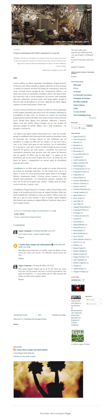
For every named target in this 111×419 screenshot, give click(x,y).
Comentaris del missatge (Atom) (35, 319)
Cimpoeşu (76, 157)
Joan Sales (77, 201)
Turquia (76, 266)
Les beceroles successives (82, 95)
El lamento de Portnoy (81, 98)
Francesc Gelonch (79, 183)
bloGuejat (77, 85)
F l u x (75, 88)
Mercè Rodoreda (79, 233)
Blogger (68, 413)
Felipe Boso (77, 175)
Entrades (91, 300)
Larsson (76, 219)
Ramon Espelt (78, 248)
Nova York (77, 236)
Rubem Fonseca (79, 254)
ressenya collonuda (56, 112)
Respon (21, 237)
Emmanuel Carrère (80, 172)
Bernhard (76, 145)
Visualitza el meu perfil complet (24, 356)
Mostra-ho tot (92, 118)
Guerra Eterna (79, 105)
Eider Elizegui (78, 166)
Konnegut (76, 213)
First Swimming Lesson (82, 115)
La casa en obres (79, 112)
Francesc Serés (78, 186)
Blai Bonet (77, 148)
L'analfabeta (47, 83)
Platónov (76, 245)
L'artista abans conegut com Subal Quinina (35, 245)
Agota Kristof (25, 217)
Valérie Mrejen (78, 269)
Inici (39, 315)
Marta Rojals (77, 230)
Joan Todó (77, 204)
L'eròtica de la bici (79, 216)
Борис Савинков (25, 231)
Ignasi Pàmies (78, 195)
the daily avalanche (80, 102)
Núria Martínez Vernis (81, 239)
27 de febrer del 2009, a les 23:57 (43, 231)
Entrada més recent (20, 315)
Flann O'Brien (78, 178)
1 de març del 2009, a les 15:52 (43, 265)
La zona (38, 192)
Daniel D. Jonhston (78, 67)
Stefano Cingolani (79, 263)
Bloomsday (77, 151)
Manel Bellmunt (79, 225)
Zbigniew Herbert (79, 272)
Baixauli (76, 142)
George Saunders (79, 192)
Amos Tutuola (78, 139)
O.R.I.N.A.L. (77, 242)
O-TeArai (77, 92)
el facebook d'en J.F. (80, 169)
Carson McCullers (79, 154)
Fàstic (75, 108)
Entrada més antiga (59, 315)
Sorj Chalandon (78, 260)
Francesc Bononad (79, 180)
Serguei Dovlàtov (35, 217)
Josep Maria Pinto (79, 210)
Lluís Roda (77, 222)
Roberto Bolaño (78, 251)
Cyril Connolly (78, 160)
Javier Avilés (77, 198)
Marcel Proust (78, 227)
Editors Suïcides (79, 163)
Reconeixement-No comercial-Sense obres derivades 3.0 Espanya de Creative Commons (76, 318)
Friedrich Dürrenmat (80, 189)
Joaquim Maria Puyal (80, 207)
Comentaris (92, 304)
